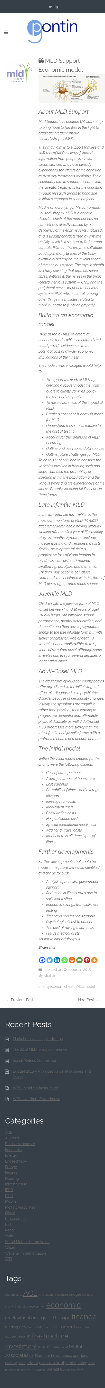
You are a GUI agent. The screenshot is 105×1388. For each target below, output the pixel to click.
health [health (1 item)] (80, 1327)
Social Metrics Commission (35, 1060)
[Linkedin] (57, 957)
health (71, 986)
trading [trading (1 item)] (21, 1369)
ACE (8, 1132)
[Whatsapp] (64, 957)
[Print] (72, 957)
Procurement (16, 1219)
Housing (12, 1178)
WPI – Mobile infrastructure (35, 1088)
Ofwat (10, 1213)
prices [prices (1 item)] (22, 1363)
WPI (8, 1259)
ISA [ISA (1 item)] (40, 1347)
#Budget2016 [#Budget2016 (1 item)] (13, 1294)
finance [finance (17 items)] (84, 1316)
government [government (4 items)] (62, 1326)
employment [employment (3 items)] (17, 1317)
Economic (13, 1150)
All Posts (12, 1138)
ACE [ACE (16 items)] (30, 1293)
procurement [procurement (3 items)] (51, 1362)
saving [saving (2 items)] (82, 1363)
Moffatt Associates (20, 1207)
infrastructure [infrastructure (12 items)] (47, 1336)
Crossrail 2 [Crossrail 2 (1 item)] (21, 1306)
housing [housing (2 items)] (18, 1337)
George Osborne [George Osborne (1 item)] (37, 1327)
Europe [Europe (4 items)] (63, 1317)
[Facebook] (42, 957)
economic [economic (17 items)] (63, 1304)
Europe (11, 1167)
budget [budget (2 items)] (75, 1294)
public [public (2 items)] (70, 1363)
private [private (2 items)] (32, 1363)
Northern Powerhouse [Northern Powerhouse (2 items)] (53, 1356)
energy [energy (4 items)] (38, 1317)
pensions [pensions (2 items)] (80, 1356)
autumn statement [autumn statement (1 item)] (56, 1294)
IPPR (9, 1190)
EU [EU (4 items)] (50, 1317)
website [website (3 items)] (54, 1369)
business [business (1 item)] (87, 1294)
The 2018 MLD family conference (40, 1049)
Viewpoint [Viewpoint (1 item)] (39, 1369)
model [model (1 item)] (64, 1347)
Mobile (10, 1201)
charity (44, 986)
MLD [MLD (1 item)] (46, 1347)
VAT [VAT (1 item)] (29, 1369)
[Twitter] (49, 957)
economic (58, 986)
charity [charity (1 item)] (9, 1306)
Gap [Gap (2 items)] (22, 1327)
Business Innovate (20, 1144)
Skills (9, 1236)
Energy (11, 1155)
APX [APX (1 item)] (41, 1294)
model (89, 986)
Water (10, 1247)
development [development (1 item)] (36, 1306)
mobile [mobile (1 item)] (54, 1347)
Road (9, 1230)
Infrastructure (16, 1184)
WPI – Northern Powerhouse (36, 1099)
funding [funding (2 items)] (11, 1327)
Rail (8, 1224)
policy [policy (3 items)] (11, 1362)
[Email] (79, 957)
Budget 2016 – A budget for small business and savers (52, 1074)
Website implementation (25, 1253)
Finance (11, 1173)
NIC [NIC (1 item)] (32, 1355)
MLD (80, 986)
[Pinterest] (87, 957)
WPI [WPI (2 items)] (80, 1369)
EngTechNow (16, 1161)
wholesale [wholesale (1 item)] (69, 1369)
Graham (51, 975)
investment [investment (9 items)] (21, 1346)
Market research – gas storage (38, 1039)
